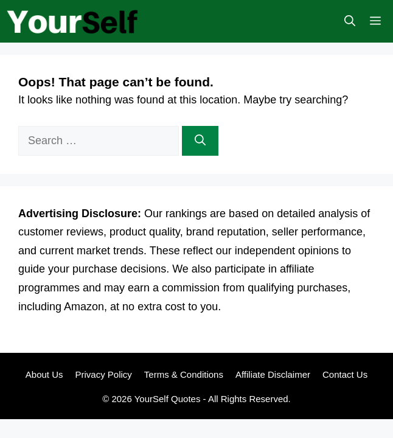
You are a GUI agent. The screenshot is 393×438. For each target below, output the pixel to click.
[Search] (200, 141)
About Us (44, 374)
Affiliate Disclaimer (272, 374)
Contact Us (344, 374)
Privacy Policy (103, 374)
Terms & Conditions (183, 374)
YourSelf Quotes (167, 399)
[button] (350, 21)
